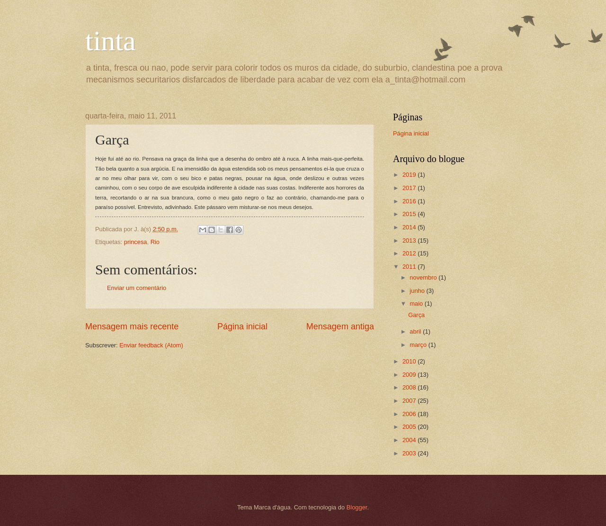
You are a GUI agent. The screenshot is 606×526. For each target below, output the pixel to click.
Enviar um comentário (136, 287)
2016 (410, 201)
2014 (410, 227)
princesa (135, 241)
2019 (410, 174)
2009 (410, 374)
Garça (416, 314)
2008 (410, 387)
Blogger (357, 507)
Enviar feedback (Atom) (151, 345)
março (419, 344)
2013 (410, 240)
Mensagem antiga (340, 326)
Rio (155, 241)
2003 (410, 453)
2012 (410, 253)
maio (417, 303)
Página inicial (242, 326)
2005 (410, 426)
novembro (424, 277)
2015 (410, 214)
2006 (410, 413)
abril (416, 331)
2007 (410, 400)
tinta (110, 40)
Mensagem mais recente (131, 326)
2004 (410, 440)
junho (418, 290)
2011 (410, 266)
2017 (410, 187)
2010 (410, 361)
